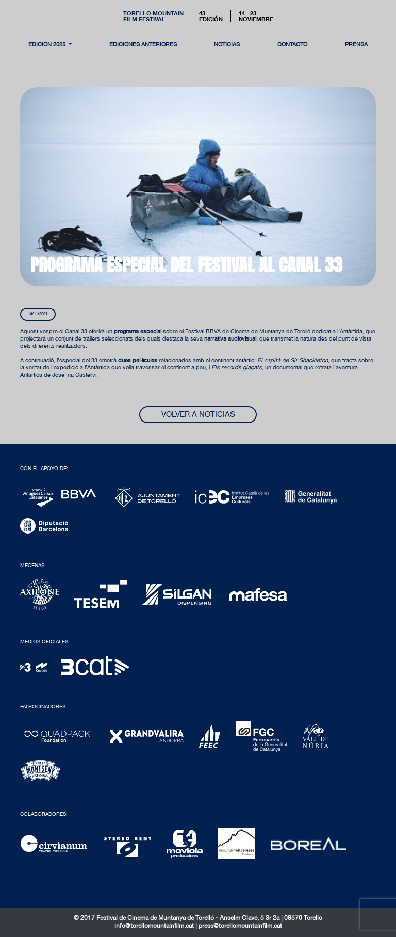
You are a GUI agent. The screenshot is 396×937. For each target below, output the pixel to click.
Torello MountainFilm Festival (153, 16)
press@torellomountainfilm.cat (240, 925)
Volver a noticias (198, 414)
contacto (292, 44)
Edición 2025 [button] (47, 44)
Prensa (356, 44)
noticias (227, 44)
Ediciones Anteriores (143, 44)
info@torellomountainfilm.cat (154, 925)
